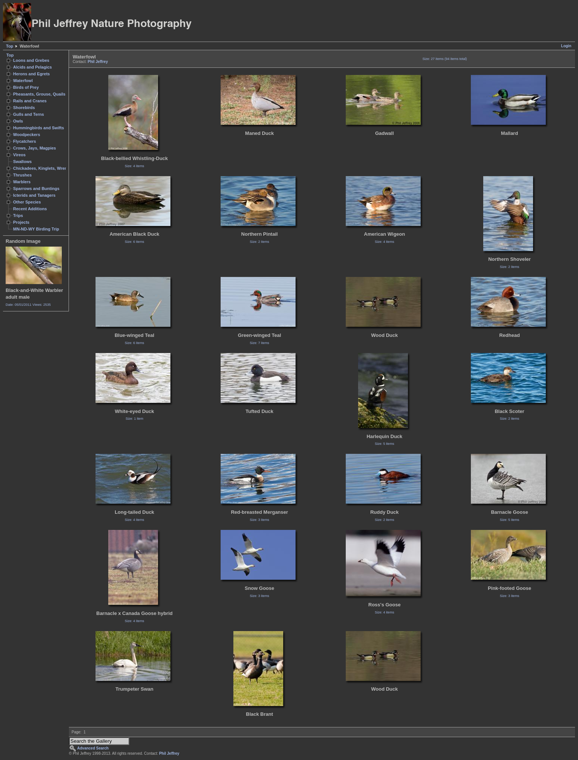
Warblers (22, 182)
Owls (18, 121)
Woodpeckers (26, 134)
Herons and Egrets (31, 74)
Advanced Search (93, 748)
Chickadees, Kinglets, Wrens (41, 168)
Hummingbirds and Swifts (38, 128)
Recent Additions (30, 208)
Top (9, 46)
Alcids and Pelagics (32, 67)
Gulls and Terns (28, 114)
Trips (18, 215)
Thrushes (22, 175)
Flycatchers (24, 141)
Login (566, 46)
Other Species (27, 202)
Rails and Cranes (29, 101)
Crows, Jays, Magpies (34, 148)
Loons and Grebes (31, 60)
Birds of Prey (26, 87)
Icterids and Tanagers (34, 195)
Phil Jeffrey (98, 62)
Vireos (19, 155)
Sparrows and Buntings (36, 188)
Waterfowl (23, 80)
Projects (21, 222)
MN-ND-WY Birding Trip (36, 229)
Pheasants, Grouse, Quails (39, 94)
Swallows (22, 161)
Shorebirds (24, 107)
